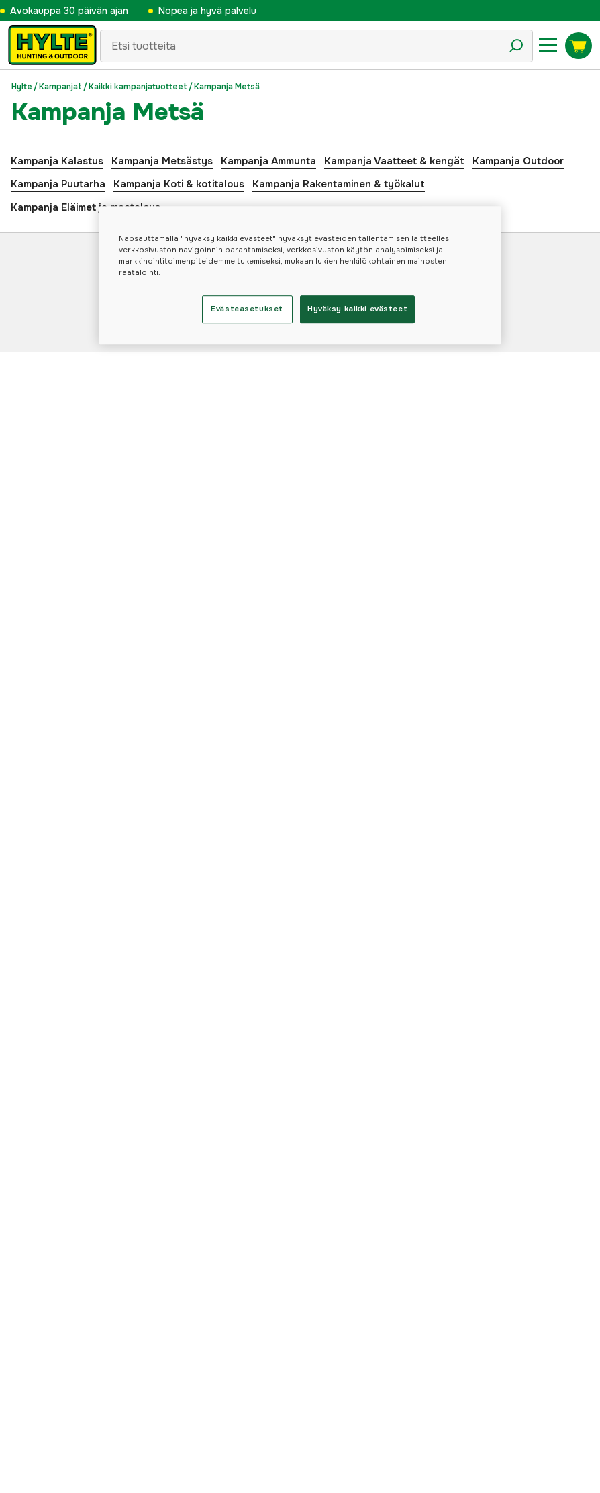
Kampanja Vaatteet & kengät (394, 161)
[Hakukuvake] (516, 46)
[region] (300, 275)
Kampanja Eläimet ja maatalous (85, 207)
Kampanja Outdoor (518, 161)
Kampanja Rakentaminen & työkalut (338, 184)
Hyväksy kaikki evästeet (357, 308)
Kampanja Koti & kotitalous (178, 184)
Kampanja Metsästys (162, 161)
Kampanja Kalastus (57, 161)
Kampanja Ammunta (268, 161)
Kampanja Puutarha (58, 184)
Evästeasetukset (247, 308)
